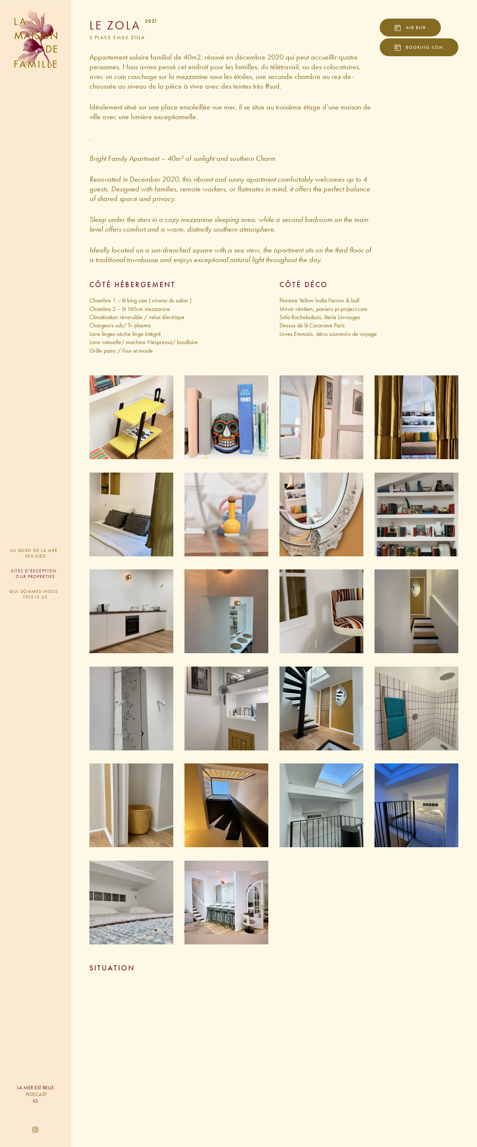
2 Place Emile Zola (117, 38)
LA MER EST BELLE (35, 1087)
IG (35, 1100)
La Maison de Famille (35, 39)
